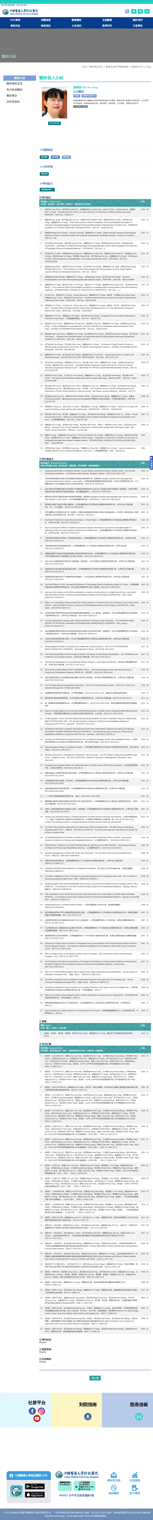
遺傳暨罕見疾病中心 (89, 96)
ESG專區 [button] (15, 20)
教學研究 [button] (107, 25)
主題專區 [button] (138, 25)
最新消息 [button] (15, 25)
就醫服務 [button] (46, 20)
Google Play (35, 1486)
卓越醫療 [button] (107, 20)
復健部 (77, 96)
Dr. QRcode (54, 123)
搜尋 (127, 11)
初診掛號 (44, 157)
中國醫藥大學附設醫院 (76, 1474)
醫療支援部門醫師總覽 (117, 67)
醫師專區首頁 (14, 83)
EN (146, 11)
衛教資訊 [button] (46, 25)
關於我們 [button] (138, 20)
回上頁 (95, 1378)
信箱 (139, 1416)
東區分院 (44, 174)
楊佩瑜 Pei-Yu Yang (141, 67)
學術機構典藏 (47, 189)
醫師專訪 (12, 95)
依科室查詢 (13, 101)
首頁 (84, 67)
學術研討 (66, 157)
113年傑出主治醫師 (80, 106)
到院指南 (88, 1416)
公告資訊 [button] (76, 25)
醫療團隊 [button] (76, 20)
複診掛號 (55, 157)
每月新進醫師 (14, 89)
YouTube (37, 1418)
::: (2, 2)
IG (41, 1411)
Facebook (32, 1411)
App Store (35, 1495)
